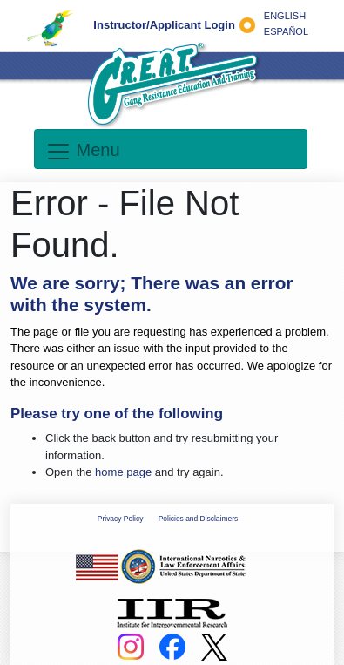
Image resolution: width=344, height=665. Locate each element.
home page (123, 471)
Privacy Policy (121, 518)
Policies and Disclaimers (198, 518)
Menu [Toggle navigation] (82, 152)
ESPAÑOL (286, 31)
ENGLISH (285, 15)
